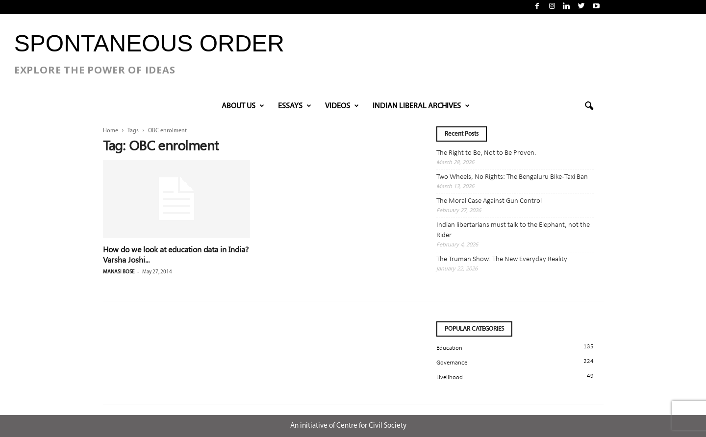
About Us (243, 106)
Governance (451, 363)
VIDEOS (342, 106)
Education (449, 348)
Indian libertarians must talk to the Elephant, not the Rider (513, 230)
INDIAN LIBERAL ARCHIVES (421, 106)
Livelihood (449, 377)
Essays (294, 106)
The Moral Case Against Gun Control (489, 201)
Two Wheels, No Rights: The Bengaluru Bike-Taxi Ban (512, 177)
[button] (589, 106)
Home (110, 131)
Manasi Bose (118, 272)
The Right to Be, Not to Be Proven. (486, 153)
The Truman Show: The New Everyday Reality (501, 259)
